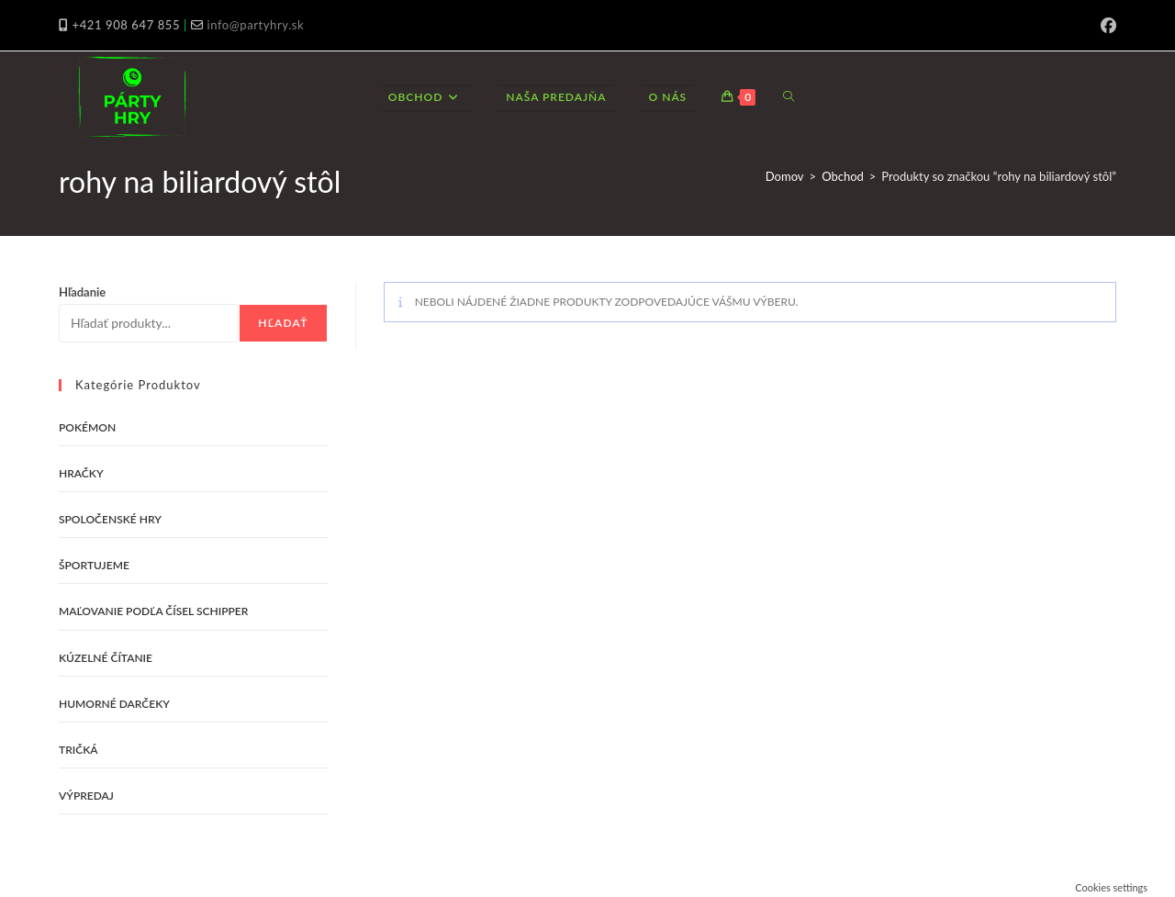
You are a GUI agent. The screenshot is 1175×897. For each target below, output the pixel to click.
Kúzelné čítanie (105, 658)
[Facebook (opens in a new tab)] (1105, 26)
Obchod (843, 176)
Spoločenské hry (110, 519)
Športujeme (94, 565)
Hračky (81, 473)
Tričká (78, 750)
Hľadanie (82, 292)
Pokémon (87, 427)
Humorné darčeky (114, 704)
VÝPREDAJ (86, 795)
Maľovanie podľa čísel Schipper (153, 611)
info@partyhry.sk (255, 24)
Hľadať (283, 323)
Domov (785, 176)
